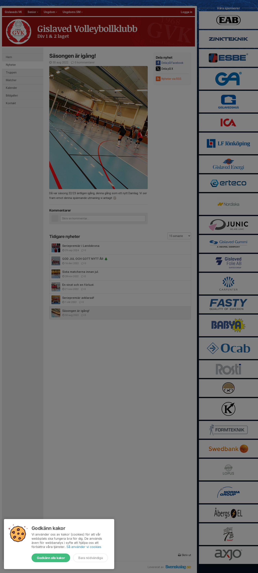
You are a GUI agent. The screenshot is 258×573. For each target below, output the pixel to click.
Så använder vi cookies (83, 547)
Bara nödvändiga (90, 558)
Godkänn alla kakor (51, 558)
